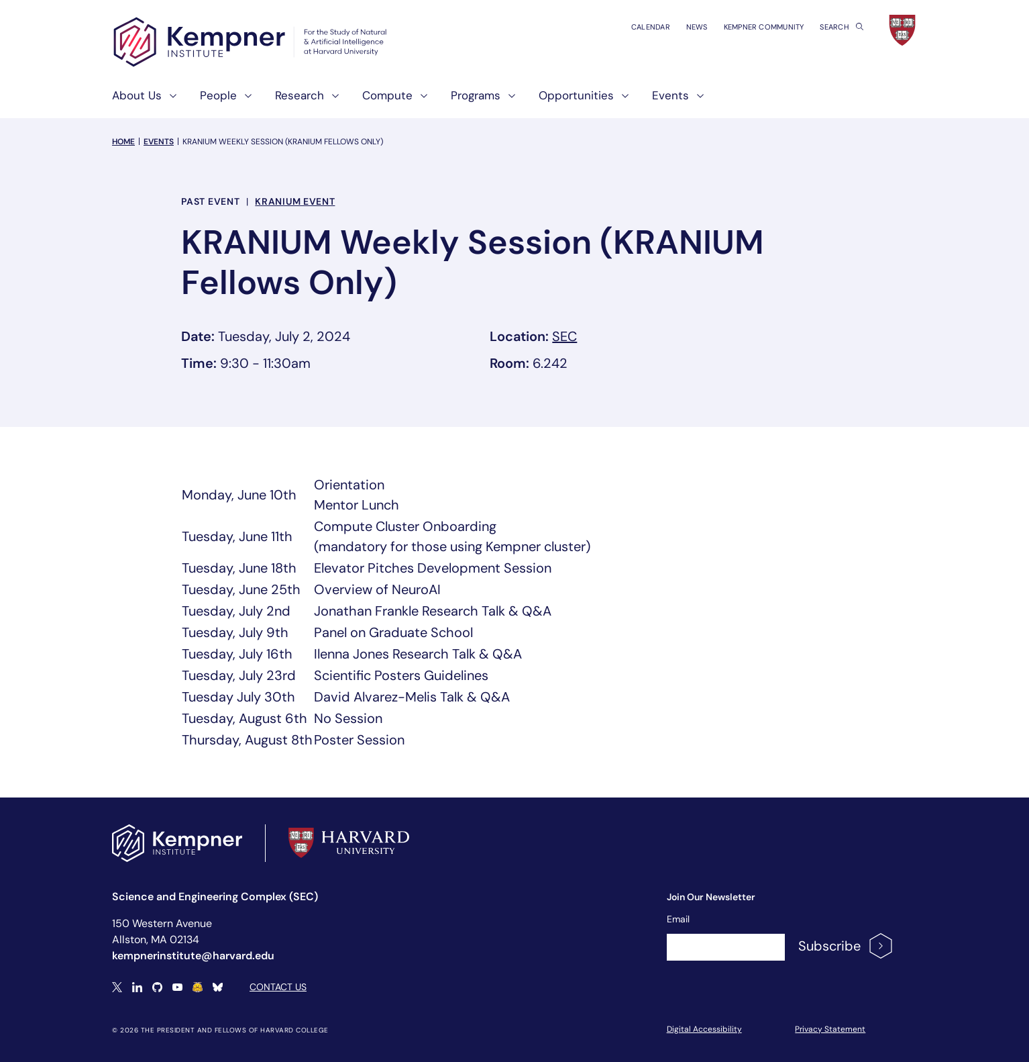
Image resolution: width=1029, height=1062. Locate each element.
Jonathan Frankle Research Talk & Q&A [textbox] (432, 611)
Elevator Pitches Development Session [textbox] (432, 568)
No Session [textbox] (348, 718)
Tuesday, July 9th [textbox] (235, 632)
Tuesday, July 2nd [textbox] (236, 611)
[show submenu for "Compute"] (420, 101)
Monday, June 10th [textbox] (239, 494)
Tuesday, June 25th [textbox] (241, 589)
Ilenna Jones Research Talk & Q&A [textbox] (418, 654)
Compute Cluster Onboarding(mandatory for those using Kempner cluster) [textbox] (452, 536)
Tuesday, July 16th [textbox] (237, 654)
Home (123, 141)
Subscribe (846, 946)
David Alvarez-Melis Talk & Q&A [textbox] (412, 697)
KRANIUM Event (295, 201)
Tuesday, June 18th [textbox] (239, 568)
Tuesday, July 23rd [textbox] (239, 675)
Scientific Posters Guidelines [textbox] (401, 675)
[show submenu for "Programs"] (507, 101)
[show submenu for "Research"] (331, 101)
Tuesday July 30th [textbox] (238, 697)
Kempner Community (764, 27)
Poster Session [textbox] (359, 740)
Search (841, 27)
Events (159, 141)
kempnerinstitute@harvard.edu (193, 956)
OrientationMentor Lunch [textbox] (356, 495)
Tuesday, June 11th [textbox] (237, 536)
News (697, 27)
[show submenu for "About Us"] (169, 101)
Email (678, 919)
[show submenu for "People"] (244, 101)
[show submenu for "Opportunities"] (621, 101)
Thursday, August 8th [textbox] (247, 740)
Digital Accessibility (704, 1029)
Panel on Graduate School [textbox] (393, 632)
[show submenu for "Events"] (696, 101)
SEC (564, 336)
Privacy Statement (830, 1029)
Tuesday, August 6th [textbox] (244, 718)
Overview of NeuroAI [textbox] (377, 589)
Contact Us (278, 987)
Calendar (650, 27)
